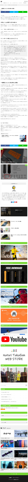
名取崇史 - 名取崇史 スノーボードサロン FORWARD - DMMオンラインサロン (10, 136)
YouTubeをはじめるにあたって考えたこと (6, 399)
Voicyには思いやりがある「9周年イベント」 (20, 469)
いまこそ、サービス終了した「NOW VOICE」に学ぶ (20, 459)
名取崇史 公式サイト (16, 479)
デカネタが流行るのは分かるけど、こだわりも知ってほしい (8, 401)
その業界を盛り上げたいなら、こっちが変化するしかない (7, 470)
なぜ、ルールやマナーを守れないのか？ (6, 394)
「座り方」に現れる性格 (15, 228)
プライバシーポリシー (16, 477)
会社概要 (10, 477)
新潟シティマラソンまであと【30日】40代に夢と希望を (19, 235)
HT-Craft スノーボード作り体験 (16, 221)
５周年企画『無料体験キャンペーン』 (6, 448)
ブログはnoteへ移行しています (5, 392)
